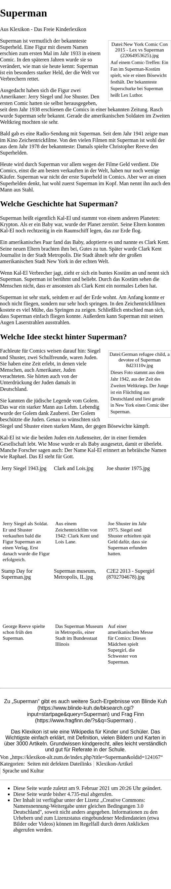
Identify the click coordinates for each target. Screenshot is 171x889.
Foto (128, 372)
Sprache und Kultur (23, 770)
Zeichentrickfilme (38, 140)
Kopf (111, 183)
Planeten (149, 218)
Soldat (40, 523)
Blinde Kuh (154, 701)
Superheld (10, 47)
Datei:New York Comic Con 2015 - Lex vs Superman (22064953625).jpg (139, 50)
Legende (62, 400)
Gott (68, 456)
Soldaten (135, 116)
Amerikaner (12, 96)
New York (57, 261)
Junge (162, 385)
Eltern (140, 224)
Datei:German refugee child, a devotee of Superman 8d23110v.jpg (139, 360)
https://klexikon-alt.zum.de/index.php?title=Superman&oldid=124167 (86, 757)
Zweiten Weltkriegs (128, 385)
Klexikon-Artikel (114, 764)
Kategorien (11, 764)
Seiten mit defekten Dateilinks (59, 764)
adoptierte (96, 242)
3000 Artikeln (31, 743)
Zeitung (139, 109)
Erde (125, 230)
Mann (6, 189)
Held (57, 72)
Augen (7, 322)
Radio (42, 133)
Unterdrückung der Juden (27, 382)
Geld (124, 164)
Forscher (28, 450)
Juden (90, 357)
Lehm (70, 407)
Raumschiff (76, 230)
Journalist (10, 255)
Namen (80, 47)
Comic (7, 59)
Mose (54, 444)
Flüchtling (132, 392)
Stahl (27, 189)
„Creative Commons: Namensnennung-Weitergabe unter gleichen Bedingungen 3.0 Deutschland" (79, 806)
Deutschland (122, 398)
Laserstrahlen (30, 322)
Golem (90, 400)
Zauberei (59, 413)
